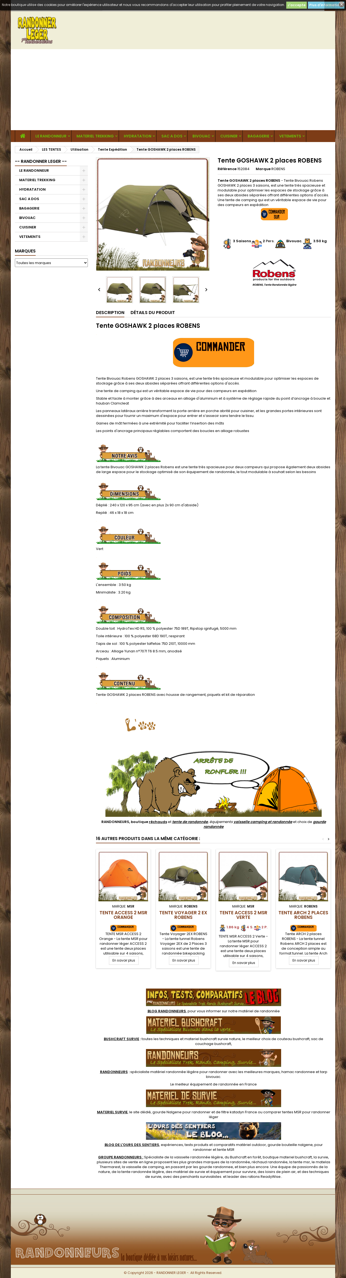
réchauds (158, 821)
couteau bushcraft (293, 1038)
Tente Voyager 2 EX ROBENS (183, 914)
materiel (212, 1038)
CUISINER (229, 136)
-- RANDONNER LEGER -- (41, 161)
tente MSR (225, 1149)
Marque (263, 169)
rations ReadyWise (264, 1176)
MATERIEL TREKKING (95, 136)
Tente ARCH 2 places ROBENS (303, 914)
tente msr (301, 1162)
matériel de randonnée (259, 1011)
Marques (25, 251)
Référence (227, 169)
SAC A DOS (171, 136)
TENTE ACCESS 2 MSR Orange (123, 914)
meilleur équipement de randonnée (206, 1084)
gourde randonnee (216, 1166)
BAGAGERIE (258, 136)
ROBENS (278, 168)
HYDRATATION (137, 136)
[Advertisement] (173, 89)
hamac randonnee (298, 1071)
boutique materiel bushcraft (287, 1157)
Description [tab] (110, 312)
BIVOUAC (201, 136)
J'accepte (296, 5)
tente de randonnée (190, 821)
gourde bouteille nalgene (290, 1144)
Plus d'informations (326, 5)
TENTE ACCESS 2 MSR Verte (243, 914)
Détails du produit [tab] (153, 312)
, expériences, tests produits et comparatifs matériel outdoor (185, 1144)
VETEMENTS (290, 136)
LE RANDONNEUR (50, 136)
